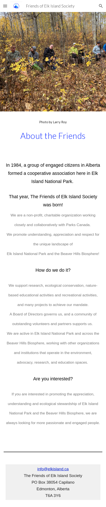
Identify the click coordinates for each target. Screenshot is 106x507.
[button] (5, 6)
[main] (53, 122)
